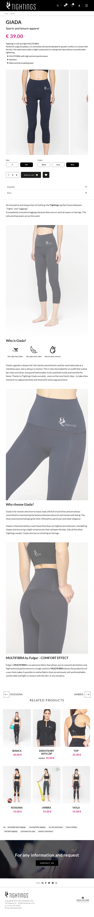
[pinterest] (53, 883)
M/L (26, 165)
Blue (72, 165)
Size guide (11, 187)
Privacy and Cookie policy (13, 908)
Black (44, 165)
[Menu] (88, 6)
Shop (6, 13)
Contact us (47, 863)
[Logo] (21, 5)
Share (9, 193)
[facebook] (45, 883)
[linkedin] (42, 883)
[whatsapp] (56, 883)
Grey (58, 165)
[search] (58, 5)
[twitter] (49, 883)
